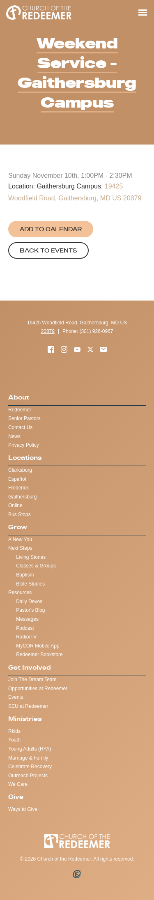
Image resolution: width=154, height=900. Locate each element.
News (14, 436)
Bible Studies (30, 584)
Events (15, 697)
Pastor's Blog (30, 610)
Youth (14, 740)
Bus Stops (19, 514)
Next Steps (20, 548)
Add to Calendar (51, 229)
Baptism (25, 575)
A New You (20, 539)
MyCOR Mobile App (37, 646)
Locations (24, 457)
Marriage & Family (28, 758)
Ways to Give (22, 809)
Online (15, 505)
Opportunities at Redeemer (37, 688)
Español (17, 479)
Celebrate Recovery (30, 766)
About (18, 397)
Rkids (14, 731)
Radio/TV (26, 637)
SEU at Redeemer (28, 706)
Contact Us (20, 427)
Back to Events (48, 250)
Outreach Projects (28, 775)
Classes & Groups (36, 566)
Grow (17, 527)
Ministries (24, 719)
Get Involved (29, 667)
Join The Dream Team (32, 679)
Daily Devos (29, 601)
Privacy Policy (23, 445)
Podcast (25, 628)
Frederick (18, 488)
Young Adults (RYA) (29, 749)
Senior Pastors (24, 418)
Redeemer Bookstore (39, 654)
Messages (27, 619)
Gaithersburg (22, 497)
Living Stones (31, 557)
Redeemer (19, 410)
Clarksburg (20, 470)
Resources (20, 592)
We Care (18, 784)
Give (15, 797)
